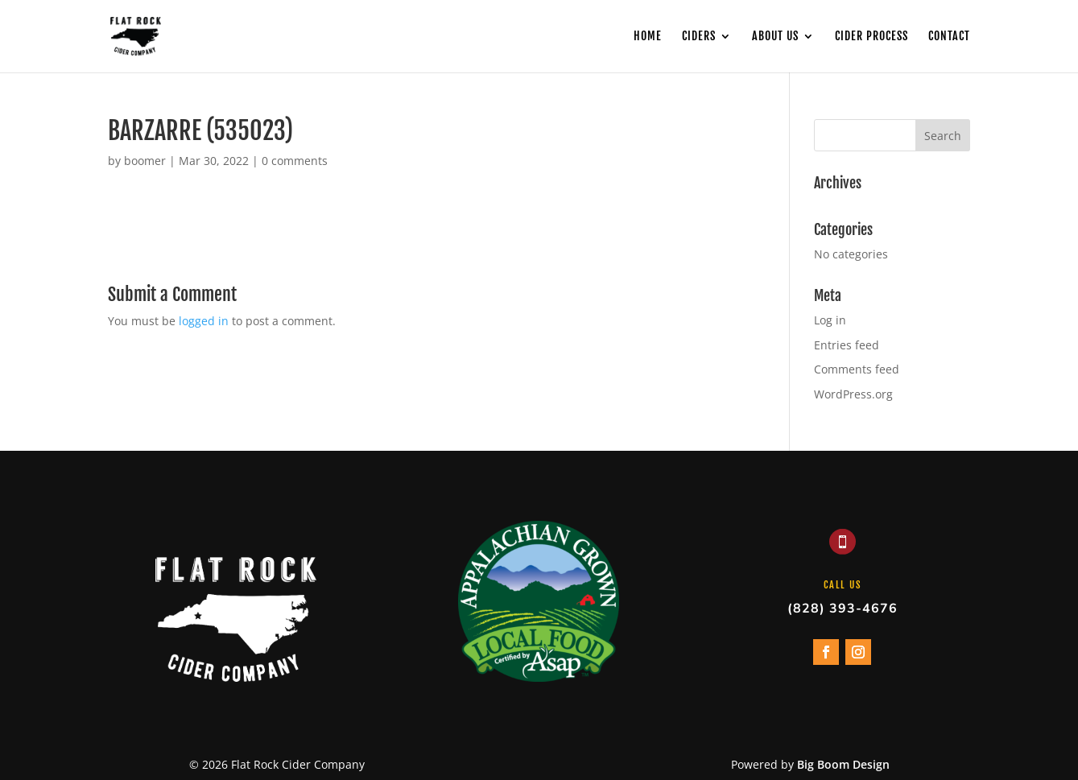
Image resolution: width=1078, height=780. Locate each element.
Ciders (699, 37)
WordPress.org (853, 394)
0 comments (295, 160)
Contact (949, 37)
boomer (145, 160)
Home (648, 37)
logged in (204, 320)
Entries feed (846, 345)
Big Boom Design (843, 764)
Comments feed (856, 369)
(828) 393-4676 (842, 608)
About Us (775, 37)
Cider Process (871, 37)
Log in (830, 320)
